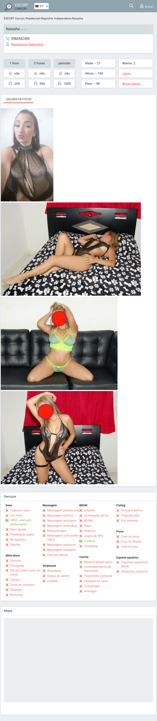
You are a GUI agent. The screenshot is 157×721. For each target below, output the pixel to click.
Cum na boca (130, 536)
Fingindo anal (130, 515)
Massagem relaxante (61, 550)
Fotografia (17, 566)
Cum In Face (129, 547)
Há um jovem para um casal (25, 572)
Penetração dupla (22, 534)
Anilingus (90, 591)
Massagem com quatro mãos (63, 537)
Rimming (16, 595)
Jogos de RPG (93, 536)
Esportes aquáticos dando (134, 564)
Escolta (15, 560)
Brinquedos (18, 539)
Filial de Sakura (57, 555)
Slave (87, 526)
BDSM (88, 520)
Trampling (91, 546)
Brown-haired (131, 84)
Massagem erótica (60, 515)
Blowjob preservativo (98, 562)
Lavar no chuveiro (22, 585)
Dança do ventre (58, 576)
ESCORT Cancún (14, 18)
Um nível (16, 515)
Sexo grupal (18, 529)
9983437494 (20, 38)
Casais (15, 579)
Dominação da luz (96, 515)
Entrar (146, 6)
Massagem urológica (61, 520)
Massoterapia (56, 531)
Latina (126, 73)
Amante (89, 510)
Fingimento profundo (98, 576)
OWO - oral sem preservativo (20, 522)
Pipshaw (16, 590)
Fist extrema (129, 520)
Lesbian (52, 581)
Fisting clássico (132, 510)
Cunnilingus (92, 586)
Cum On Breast (131, 541)
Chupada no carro (96, 581)
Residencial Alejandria (39, 18)
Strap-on (89, 531)
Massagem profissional (63, 510)
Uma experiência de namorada (97, 569)
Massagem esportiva (61, 545)
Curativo (89, 541)
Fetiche (15, 545)
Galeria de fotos (18, 99)
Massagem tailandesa (62, 526)
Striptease (54, 571)
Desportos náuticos (134, 571)
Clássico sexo (20, 510)
